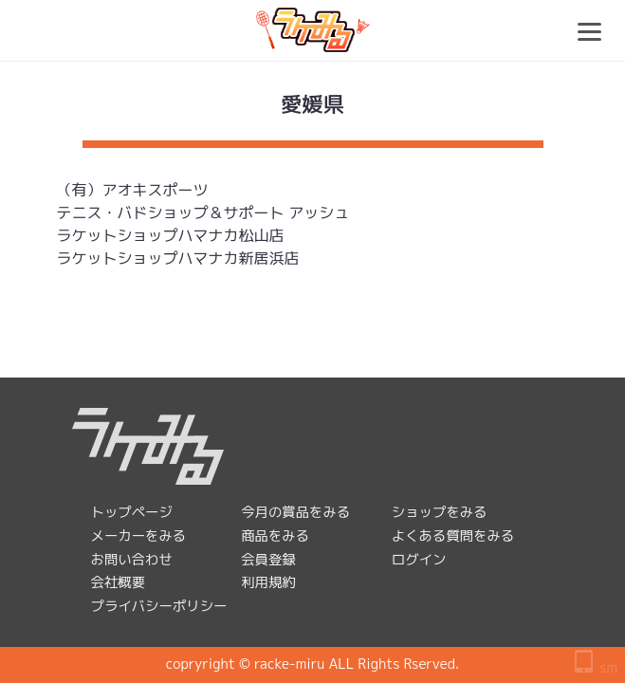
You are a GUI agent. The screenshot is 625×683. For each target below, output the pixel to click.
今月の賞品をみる (295, 512)
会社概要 (118, 582)
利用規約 (268, 582)
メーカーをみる (139, 535)
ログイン (419, 559)
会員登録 (268, 559)
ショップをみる (439, 512)
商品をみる (275, 535)
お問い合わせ (132, 559)
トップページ (132, 512)
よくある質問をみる (453, 535)
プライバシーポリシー (159, 606)
